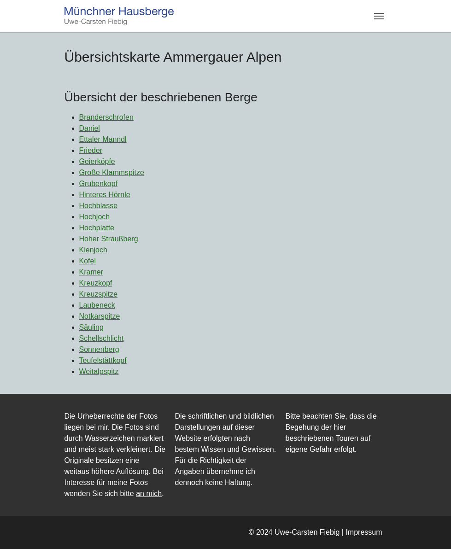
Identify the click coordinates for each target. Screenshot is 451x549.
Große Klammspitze (111, 172)
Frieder (91, 150)
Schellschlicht (101, 338)
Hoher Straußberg (108, 239)
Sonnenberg (99, 349)
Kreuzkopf (95, 283)
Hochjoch (94, 217)
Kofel (87, 261)
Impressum (364, 532)
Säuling (91, 327)
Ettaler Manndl (103, 139)
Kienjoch (93, 250)
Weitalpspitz (99, 371)
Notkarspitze (99, 316)
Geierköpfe (97, 161)
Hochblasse (98, 206)
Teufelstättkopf (103, 360)
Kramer (91, 272)
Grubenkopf (98, 183)
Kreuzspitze (98, 294)
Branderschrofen (106, 117)
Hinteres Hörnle (104, 195)
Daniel (89, 128)
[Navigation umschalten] (379, 16)
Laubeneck (97, 305)
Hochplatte (97, 228)
